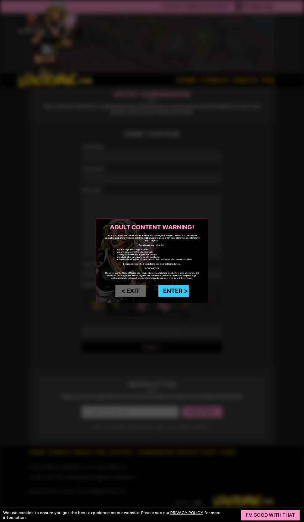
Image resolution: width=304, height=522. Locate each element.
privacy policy (186, 512)
